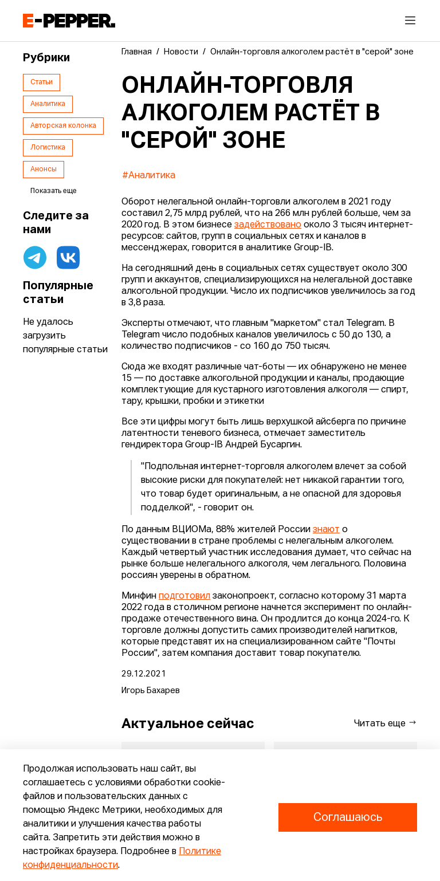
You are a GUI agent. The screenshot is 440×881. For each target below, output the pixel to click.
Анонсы (43, 169)
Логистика (47, 147)
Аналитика (47, 104)
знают (326, 529)
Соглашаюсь (347, 817)
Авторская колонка (63, 126)
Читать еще (385, 723)
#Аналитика (148, 175)
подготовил (184, 596)
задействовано (267, 225)
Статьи (41, 82)
